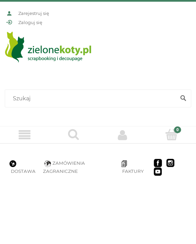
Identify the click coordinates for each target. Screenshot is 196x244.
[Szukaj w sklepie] (92, 98)
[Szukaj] (183, 98)
